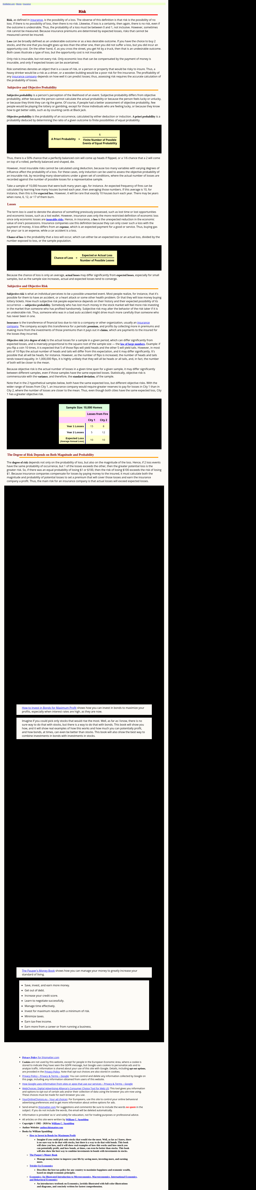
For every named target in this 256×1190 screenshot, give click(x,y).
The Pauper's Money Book (38, 958)
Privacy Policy (52, 1058)
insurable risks (54, 219)
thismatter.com (47, 1094)
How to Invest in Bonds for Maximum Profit (49, 701)
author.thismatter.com (51, 1114)
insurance (36, 20)
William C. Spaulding (77, 1106)
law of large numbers (132, 344)
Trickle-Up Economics (41, 1153)
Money (19, 4)
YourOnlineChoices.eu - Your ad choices (44, 1086)
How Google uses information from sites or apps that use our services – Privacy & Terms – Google (77, 1071)
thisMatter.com (9, 4)
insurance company (24, 76)
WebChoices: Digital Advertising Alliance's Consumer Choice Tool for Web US (65, 1075)
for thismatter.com (40, 1044)
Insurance (27, 4)
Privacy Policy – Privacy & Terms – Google (45, 1063)
